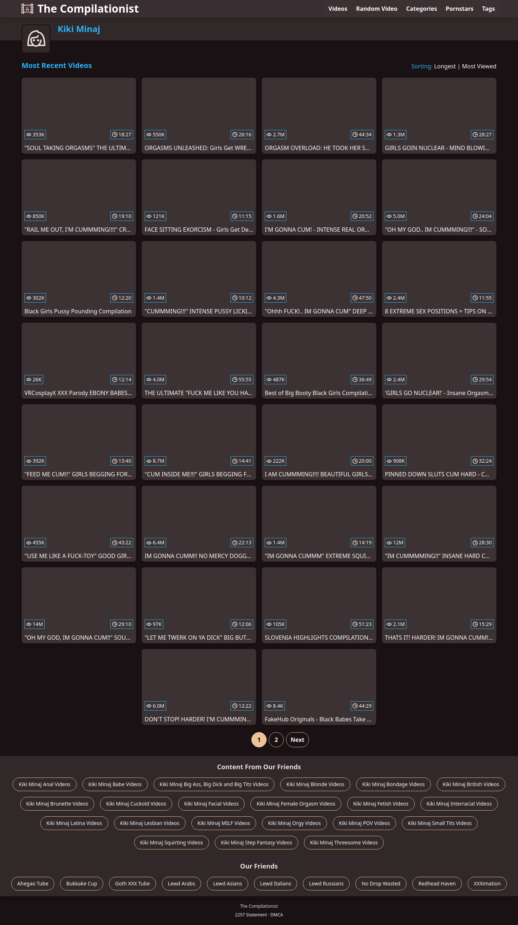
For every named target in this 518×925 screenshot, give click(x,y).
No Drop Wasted (381, 883)
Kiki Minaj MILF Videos (223, 823)
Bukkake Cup (81, 883)
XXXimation (487, 883)
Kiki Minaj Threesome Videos (344, 842)
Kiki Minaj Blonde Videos (315, 784)
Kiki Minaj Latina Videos (74, 823)
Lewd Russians (326, 883)
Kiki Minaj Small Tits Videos (440, 823)
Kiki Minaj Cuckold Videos (136, 803)
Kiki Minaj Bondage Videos (393, 784)
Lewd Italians (275, 883)
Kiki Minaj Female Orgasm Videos (295, 803)
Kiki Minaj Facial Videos (211, 803)
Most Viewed (479, 66)
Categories (421, 9)
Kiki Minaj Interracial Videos (459, 803)
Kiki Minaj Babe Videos (115, 784)
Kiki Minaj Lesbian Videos (150, 823)
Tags (488, 9)
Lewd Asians (227, 883)
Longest (445, 66)
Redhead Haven (437, 883)
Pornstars (459, 9)
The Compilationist (80, 8)
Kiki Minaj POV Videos (364, 823)
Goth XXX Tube (132, 883)
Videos (337, 9)
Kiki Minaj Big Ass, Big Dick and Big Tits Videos (214, 784)
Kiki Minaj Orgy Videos (294, 823)
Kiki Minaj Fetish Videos (381, 803)
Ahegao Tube (32, 883)
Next (297, 740)
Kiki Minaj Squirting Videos (171, 842)
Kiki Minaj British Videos (471, 784)
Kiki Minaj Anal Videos (44, 784)
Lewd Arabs (181, 883)
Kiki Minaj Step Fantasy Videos (256, 842)
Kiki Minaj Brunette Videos (57, 803)
